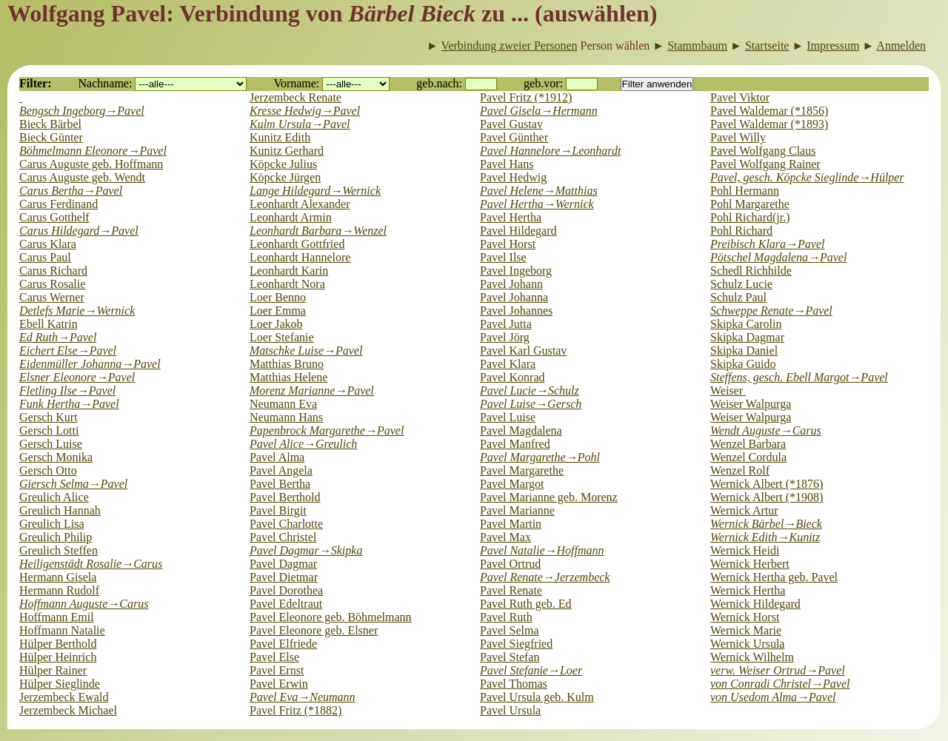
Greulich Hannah (60, 510)
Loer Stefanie (282, 337)
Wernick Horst (744, 617)
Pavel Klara (507, 364)
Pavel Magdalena (521, 430)
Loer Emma (278, 310)
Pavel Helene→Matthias (539, 190)
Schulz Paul (738, 297)
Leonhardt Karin (289, 270)
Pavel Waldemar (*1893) (769, 124)
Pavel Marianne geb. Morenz (549, 497)
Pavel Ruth (506, 617)
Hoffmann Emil (56, 617)
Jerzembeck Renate (295, 97)
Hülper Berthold (57, 643)
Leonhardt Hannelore (300, 257)
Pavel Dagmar (283, 563)
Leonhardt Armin (291, 217)
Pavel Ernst (277, 670)
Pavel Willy (738, 137)
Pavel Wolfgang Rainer (765, 164)
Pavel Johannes (516, 310)
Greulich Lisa (51, 523)
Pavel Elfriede (283, 643)
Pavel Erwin (279, 683)
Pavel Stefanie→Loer (531, 670)
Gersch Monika (56, 457)
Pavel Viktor (740, 97)
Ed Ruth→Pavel (57, 337)
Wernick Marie (745, 630)
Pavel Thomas (513, 683)
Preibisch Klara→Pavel (767, 244)
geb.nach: (439, 83)
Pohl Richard (741, 230)
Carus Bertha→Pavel (70, 190)
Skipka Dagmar (747, 337)
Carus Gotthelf (54, 217)
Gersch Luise (50, 443)
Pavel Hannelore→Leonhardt (550, 150)
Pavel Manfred (515, 443)
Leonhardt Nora (287, 284)
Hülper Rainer (53, 670)
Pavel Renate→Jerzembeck (545, 577)
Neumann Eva (283, 404)
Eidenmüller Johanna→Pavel (90, 364)
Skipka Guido (742, 364)
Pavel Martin (510, 523)
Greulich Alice (54, 497)
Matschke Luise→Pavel (306, 350)
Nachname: (106, 83)
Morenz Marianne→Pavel (312, 390)
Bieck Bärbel (50, 124)
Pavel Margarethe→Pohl (540, 457)
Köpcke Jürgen (285, 177)
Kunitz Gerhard (287, 150)
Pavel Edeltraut (286, 603)
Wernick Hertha (747, 590)
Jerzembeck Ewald (63, 697)
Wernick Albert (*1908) (766, 497)
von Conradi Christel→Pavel (779, 683)
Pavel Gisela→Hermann (539, 110)
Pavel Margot (512, 483)
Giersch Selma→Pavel (73, 483)
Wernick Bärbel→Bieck (766, 523)
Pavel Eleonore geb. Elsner (314, 630)
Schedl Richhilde (751, 270)
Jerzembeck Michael (68, 710)
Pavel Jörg (505, 337)
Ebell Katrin (48, 324)
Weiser (728, 390)
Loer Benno (278, 297)
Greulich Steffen (58, 550)
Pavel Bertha (280, 483)
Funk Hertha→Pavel (69, 404)
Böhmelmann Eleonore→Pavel (93, 150)
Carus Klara (47, 244)
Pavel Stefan (509, 657)
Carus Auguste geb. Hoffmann (91, 164)
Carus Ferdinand (58, 204)
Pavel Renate (511, 590)
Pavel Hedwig (513, 177)
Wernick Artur (744, 510)
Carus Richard (53, 270)
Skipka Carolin (745, 324)
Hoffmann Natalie (62, 630)
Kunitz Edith (280, 137)
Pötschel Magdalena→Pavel (778, 257)
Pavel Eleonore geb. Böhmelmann (331, 617)
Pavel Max (505, 537)
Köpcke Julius (283, 164)
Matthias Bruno (287, 364)
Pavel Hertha (510, 217)
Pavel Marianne (517, 510)
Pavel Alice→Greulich (303, 443)
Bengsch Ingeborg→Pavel (81, 110)
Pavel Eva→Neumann (303, 697)
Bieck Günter (51, 137)
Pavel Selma (509, 630)
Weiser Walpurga (750, 404)
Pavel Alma (277, 457)
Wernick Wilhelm (752, 657)
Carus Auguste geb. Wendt (82, 177)
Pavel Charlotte (286, 523)
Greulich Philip (55, 537)
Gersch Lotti (49, 430)
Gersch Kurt (48, 417)
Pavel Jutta (506, 324)
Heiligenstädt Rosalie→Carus (90, 563)
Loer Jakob (276, 324)
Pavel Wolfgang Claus (762, 150)
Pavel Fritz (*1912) (526, 97)
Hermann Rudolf (59, 590)
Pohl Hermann (744, 190)
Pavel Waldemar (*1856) (769, 110)
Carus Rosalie (52, 284)
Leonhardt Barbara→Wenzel (318, 230)
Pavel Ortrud (510, 563)
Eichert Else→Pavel (67, 350)
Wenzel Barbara (748, 443)
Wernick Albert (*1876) (766, 483)
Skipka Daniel (744, 350)
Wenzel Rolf (740, 470)
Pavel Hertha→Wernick (537, 204)
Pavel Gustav (511, 124)
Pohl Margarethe (750, 204)
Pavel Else (274, 657)
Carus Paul (45, 257)
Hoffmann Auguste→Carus (83, 603)
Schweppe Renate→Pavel (771, 310)
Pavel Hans (506, 164)
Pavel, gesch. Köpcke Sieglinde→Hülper (807, 177)
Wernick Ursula (747, 643)
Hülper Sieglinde (59, 683)
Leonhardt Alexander (300, 204)
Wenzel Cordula (748, 457)
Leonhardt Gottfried (297, 244)
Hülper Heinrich (57, 657)
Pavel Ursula (510, 710)
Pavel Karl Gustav (523, 350)
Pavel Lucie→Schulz (529, 390)
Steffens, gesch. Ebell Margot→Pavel (799, 377)
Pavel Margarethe (522, 470)
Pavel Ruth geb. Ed (526, 603)
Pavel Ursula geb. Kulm (537, 697)
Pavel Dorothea (286, 590)
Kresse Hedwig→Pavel (305, 110)
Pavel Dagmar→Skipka (306, 550)
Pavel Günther (514, 137)
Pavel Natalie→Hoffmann (542, 550)
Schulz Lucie (741, 284)
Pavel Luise (507, 417)
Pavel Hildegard (518, 230)
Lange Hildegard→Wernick (315, 190)
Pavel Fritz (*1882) (295, 710)
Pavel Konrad (512, 377)
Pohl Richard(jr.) (750, 217)
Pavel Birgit (278, 510)
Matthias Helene (288, 377)
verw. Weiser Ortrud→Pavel (777, 670)
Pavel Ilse (503, 257)
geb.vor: (543, 83)
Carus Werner (51, 297)
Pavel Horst (507, 244)
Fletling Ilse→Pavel (67, 390)
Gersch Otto (48, 470)
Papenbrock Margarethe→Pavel (327, 430)
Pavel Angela (281, 470)
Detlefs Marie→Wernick (77, 310)
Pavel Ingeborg (516, 270)
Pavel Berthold (285, 497)
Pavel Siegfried (516, 643)
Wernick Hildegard (755, 603)
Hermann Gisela (57, 577)
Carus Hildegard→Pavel (78, 230)
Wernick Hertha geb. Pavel (774, 577)
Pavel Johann (511, 284)
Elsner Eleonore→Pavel (77, 377)
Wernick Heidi (744, 550)
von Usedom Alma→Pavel (772, 697)
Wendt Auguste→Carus (765, 430)
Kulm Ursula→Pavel (300, 124)
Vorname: (296, 83)
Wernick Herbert (750, 563)
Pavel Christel (283, 537)
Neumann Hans (286, 417)
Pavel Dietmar (284, 577)
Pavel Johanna (514, 297)
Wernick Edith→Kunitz (765, 537)
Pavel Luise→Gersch (530, 404)
